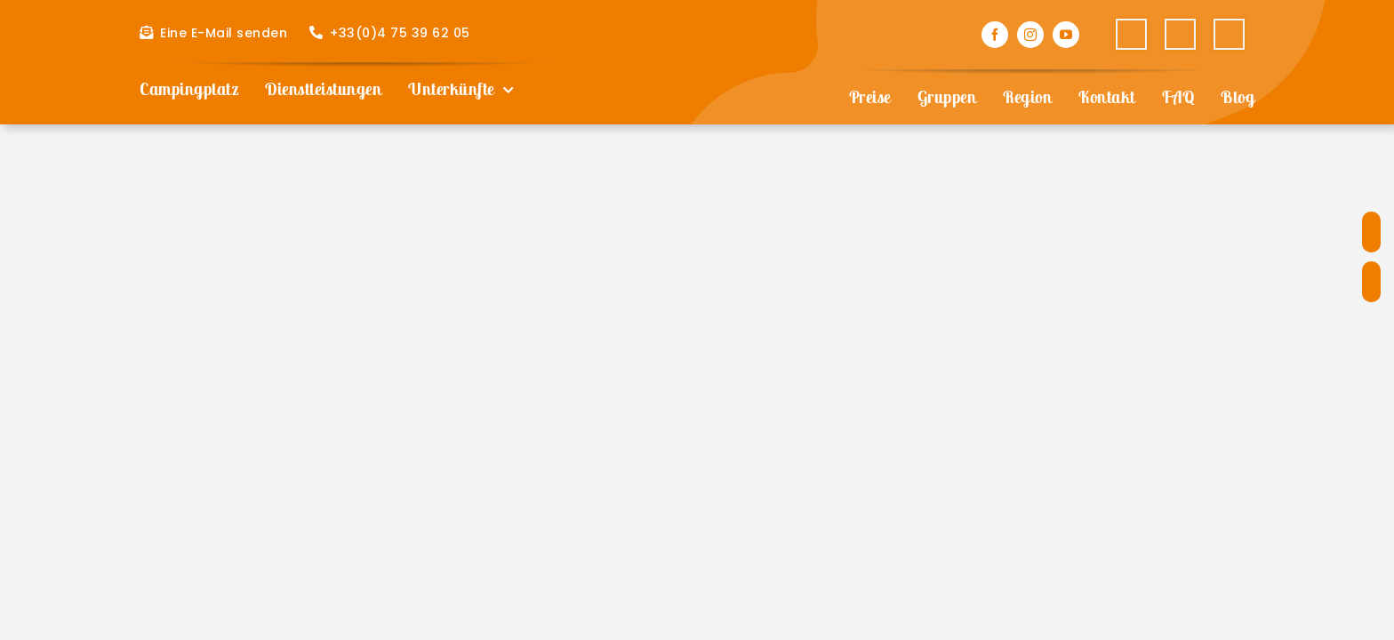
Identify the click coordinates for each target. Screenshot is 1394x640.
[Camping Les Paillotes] (697, 25)
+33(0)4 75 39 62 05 (400, 33)
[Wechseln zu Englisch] (1180, 34)
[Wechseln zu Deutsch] (1229, 34)
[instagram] (1030, 34)
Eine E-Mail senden (223, 33)
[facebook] (994, 34)
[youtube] (1066, 34)
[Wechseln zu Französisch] (1131, 34)
